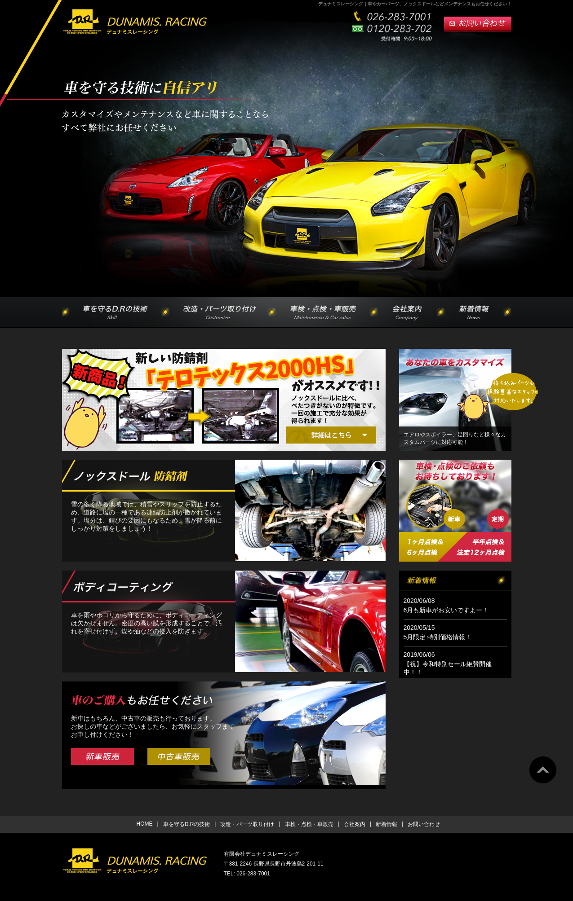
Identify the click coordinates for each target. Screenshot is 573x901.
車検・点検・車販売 (309, 824)
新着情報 (386, 824)
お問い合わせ (424, 824)
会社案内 (354, 824)
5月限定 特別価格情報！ (438, 637)
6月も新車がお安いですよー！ (446, 610)
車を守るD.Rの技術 (186, 824)
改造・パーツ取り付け (247, 824)
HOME (145, 824)
